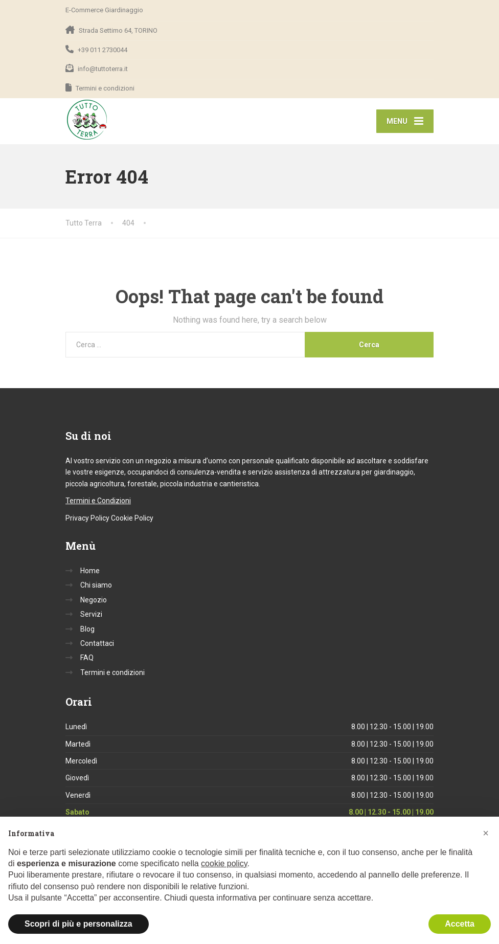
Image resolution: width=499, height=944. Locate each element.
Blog (87, 629)
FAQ (87, 659)
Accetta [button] (459, 923)
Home (90, 572)
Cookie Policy (132, 519)
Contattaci (97, 644)
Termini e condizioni (112, 673)
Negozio (93, 601)
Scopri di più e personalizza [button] (78, 923)
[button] (486, 833)
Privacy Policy (87, 519)
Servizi (91, 615)
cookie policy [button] (224, 863)
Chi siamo (96, 586)
